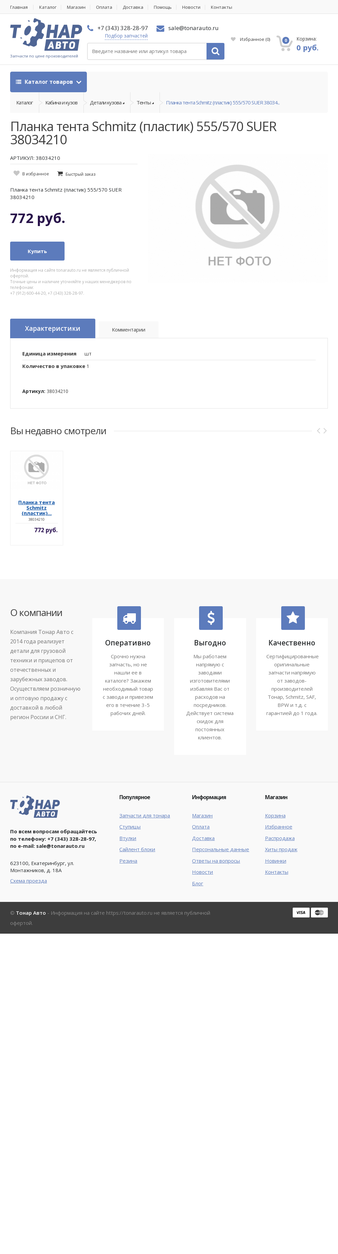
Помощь (163, 7)
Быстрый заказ (80, 174)
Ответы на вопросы (216, 860)
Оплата (104, 7)
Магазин (76, 7)
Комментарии (128, 329)
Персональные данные (220, 849)
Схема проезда (28, 880)
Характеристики (52, 328)
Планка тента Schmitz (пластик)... (36, 507)
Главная (19, 7)
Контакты (221, 7)
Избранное (250, 39)
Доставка (133, 7)
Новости (191, 7)
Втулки (127, 838)
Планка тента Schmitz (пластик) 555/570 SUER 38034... (223, 102)
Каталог (47, 7)
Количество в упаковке (53, 366)
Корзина (275, 815)
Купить (37, 251)
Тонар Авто (31, 912)
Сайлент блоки (137, 849)
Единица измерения (49, 353)
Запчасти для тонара (144, 815)
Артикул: (33, 391)
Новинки (275, 860)
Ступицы (130, 826)
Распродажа (280, 838)
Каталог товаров (45, 81)
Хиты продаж (281, 849)
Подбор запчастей (126, 35)
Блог (197, 883)
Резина (128, 860)
